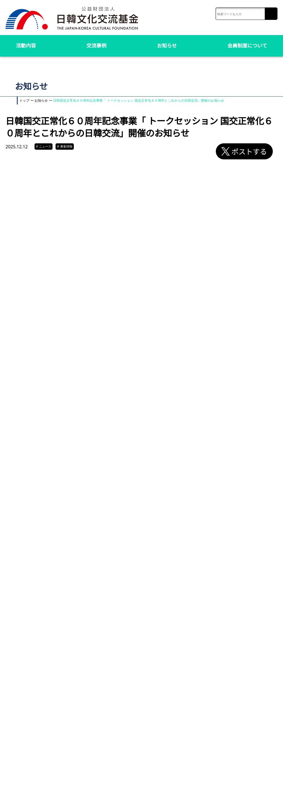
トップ (24, 100)
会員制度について (247, 45)
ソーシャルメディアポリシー (250, 797)
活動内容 (26, 45)
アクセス (191, 792)
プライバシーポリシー (255, 792)
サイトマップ (212, 792)
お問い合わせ (172, 792)
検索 (271, 14)
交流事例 (96, 45)
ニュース (44, 146)
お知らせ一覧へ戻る (144, 725)
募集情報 (65, 146)
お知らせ (167, 45)
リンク (230, 792)
